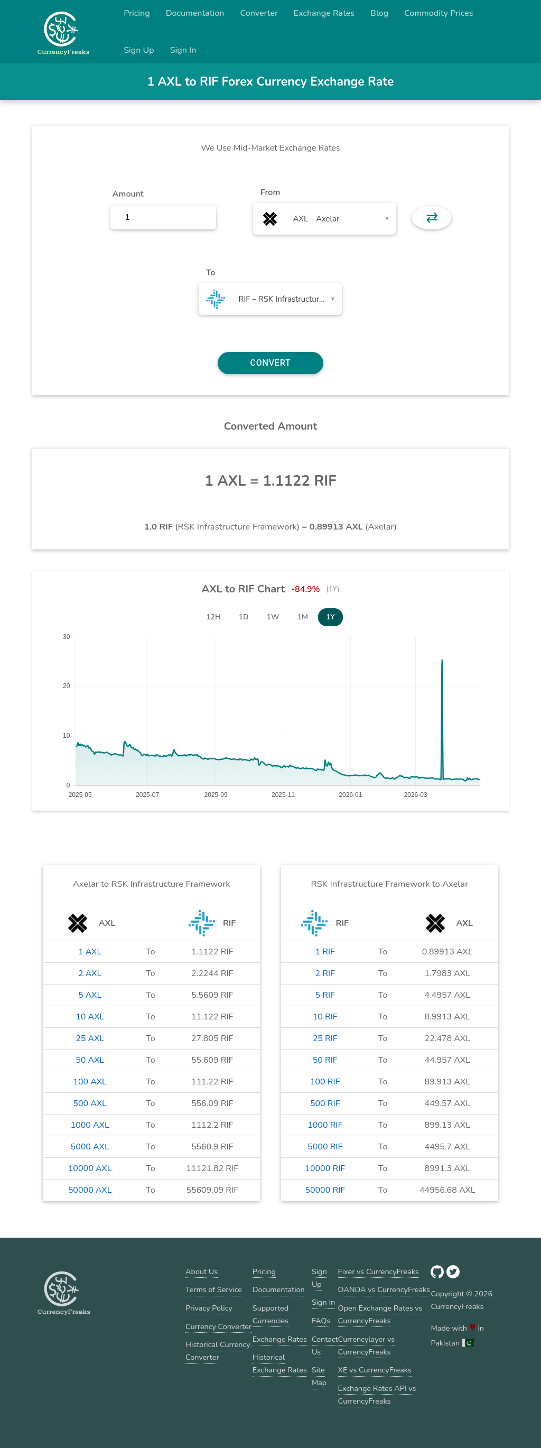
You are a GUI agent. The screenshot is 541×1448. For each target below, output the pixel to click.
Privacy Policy (208, 1308)
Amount (128, 194)
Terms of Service (213, 1289)
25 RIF (325, 1038)
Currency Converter (218, 1326)
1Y (330, 617)
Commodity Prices (438, 13)
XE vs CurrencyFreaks (375, 1370)
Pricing (137, 13)
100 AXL (89, 1082)
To (211, 273)
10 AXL (90, 1017)
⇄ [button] (432, 218)
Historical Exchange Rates (280, 1363)
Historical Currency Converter (217, 1350)
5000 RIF (324, 1147)
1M (302, 617)
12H (213, 617)
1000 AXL (90, 1125)
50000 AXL (90, 1190)
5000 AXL (90, 1147)
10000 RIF (325, 1168)
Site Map (319, 1376)
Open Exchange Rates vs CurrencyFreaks (380, 1314)
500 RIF (325, 1103)
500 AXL (89, 1103)
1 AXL (89, 952)
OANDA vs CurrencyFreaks (384, 1289)
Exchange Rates (324, 13)
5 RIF (325, 995)
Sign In (183, 50)
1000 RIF (324, 1125)
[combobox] (324, 219)
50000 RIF (325, 1190)
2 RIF (325, 973)
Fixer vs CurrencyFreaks (378, 1271)
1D (244, 617)
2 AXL (89, 973)
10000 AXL (90, 1168)
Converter (259, 13)
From (270, 192)
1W (273, 617)
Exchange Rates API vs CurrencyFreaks (377, 1394)
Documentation (195, 13)
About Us (201, 1271)
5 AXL (89, 995)
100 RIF (325, 1082)
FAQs (321, 1320)
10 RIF (325, 1017)
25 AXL (90, 1038)
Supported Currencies (270, 1314)
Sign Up (139, 50)
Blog (379, 13)
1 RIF (325, 952)
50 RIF (325, 1060)
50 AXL (90, 1060)
